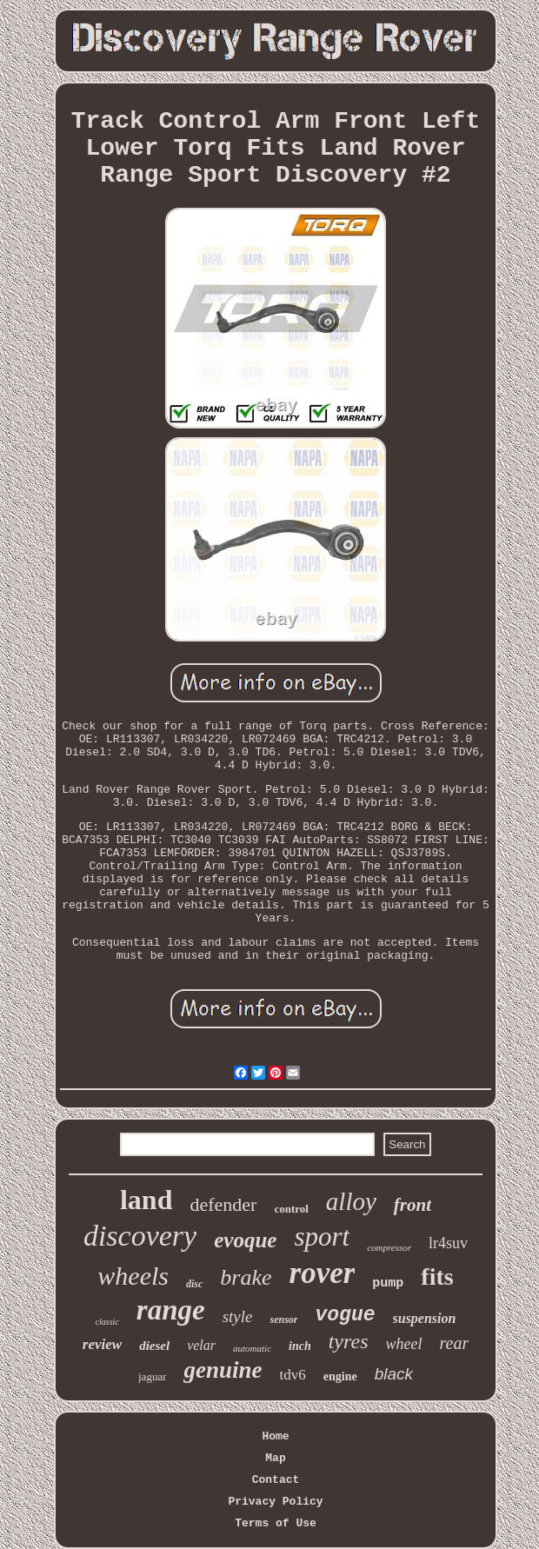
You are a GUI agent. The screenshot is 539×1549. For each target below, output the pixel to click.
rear (454, 1343)
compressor (389, 1247)
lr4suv (448, 1243)
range (170, 1310)
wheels (133, 1275)
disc (194, 1284)
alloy (351, 1201)
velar (201, 1345)
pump (387, 1283)
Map (275, 1458)
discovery (139, 1236)
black (394, 1374)
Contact (276, 1479)
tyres (349, 1341)
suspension (424, 1318)
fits (437, 1276)
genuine (222, 1370)
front (412, 1204)
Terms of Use (275, 1523)
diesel (154, 1346)
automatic (252, 1348)
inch (300, 1346)
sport (321, 1236)
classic (107, 1321)
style (238, 1316)
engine (340, 1376)
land (146, 1199)
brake (245, 1277)
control (291, 1208)
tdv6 (293, 1374)
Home (275, 1436)
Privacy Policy (275, 1501)
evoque (245, 1240)
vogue (345, 1315)
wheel (403, 1344)
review (102, 1344)
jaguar (152, 1376)
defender (223, 1204)
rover (322, 1273)
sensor (283, 1319)
